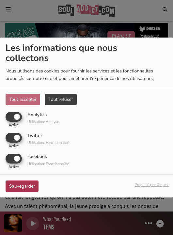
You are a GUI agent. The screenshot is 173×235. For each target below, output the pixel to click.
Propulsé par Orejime (152, 184)
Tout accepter (23, 99)
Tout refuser (60, 99)
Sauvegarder (22, 186)
